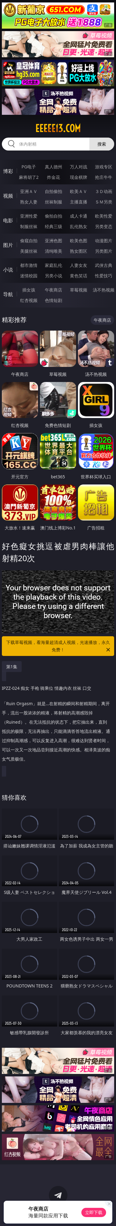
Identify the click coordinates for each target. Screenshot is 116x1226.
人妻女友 (78, 265)
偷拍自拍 (53, 216)
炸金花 (53, 177)
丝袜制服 (53, 202)
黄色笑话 (78, 276)
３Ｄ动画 (103, 191)
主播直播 (78, 202)
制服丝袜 (28, 226)
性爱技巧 (103, 276)
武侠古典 (103, 265)
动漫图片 (103, 240)
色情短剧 (53, 300)
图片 (8, 245)
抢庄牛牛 (103, 177)
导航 (8, 294)
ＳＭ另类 (103, 202)
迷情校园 (28, 276)
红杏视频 (28, 300)
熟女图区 (78, 251)
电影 (8, 220)
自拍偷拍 (53, 191)
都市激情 (28, 265)
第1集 (11, 666)
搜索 (101, 144)
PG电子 (28, 167)
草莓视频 (78, 290)
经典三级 (53, 226)
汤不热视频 (103, 290)
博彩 (8, 171)
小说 (8, 269)
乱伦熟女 (78, 226)
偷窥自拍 (28, 240)
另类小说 (53, 276)
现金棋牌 (78, 177)
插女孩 (28, 290)
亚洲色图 (53, 240)
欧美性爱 (103, 216)
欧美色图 (78, 240)
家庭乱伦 (53, 265)
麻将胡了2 (29, 177)
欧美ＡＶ (78, 191)
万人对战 (78, 167)
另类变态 (103, 226)
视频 (8, 195)
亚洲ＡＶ (28, 191)
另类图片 (103, 251)
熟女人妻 (28, 202)
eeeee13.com (58, 128)
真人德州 (53, 167)
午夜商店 (53, 290)
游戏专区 (103, 167)
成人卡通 (78, 216)
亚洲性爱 (28, 216)
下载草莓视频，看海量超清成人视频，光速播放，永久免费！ (58, 646)
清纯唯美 (53, 251)
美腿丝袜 (28, 251)
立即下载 (93, 1212)
